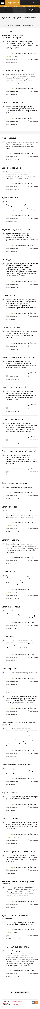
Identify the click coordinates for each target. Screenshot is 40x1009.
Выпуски (8, 9)
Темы (3, 25)
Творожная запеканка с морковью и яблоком (19, 882)
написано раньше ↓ (22, 992)
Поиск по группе (27, 25)
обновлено (9, 56)
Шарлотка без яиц (10, 540)
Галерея (10, 25)
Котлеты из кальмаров (12, 419)
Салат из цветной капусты (14, 483)
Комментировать (13, 59)
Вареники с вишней (11, 168)
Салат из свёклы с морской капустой (19, 451)
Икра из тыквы (9, 295)
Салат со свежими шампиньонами (18, 764)
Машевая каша (9, 138)
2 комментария (12, 936)
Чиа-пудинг (7, 259)
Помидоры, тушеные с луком (15, 947)
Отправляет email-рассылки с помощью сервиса (20, 6)
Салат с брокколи (10, 668)
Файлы (17, 25)
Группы (21, 9)
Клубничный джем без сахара (16, 229)
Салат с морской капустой (14, 387)
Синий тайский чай (11, 327)
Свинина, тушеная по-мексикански (18, 851)
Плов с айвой (8, 636)
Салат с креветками (11, 606)
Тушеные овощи (10, 197)
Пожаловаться (33, 59)
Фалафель (6, 692)
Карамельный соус (10, 792)
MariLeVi (11, 53)
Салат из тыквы (9, 507)
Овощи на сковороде (12, 37)
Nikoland (15, 1004)
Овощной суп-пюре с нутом (15, 70)
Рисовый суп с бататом (12, 102)
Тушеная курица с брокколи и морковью (16, 916)
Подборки (34, 9)
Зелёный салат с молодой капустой (18, 357)
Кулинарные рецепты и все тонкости (19, 17)
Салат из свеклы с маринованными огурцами (18, 723)
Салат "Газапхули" (10, 818)
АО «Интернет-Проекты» (12, 1002)
